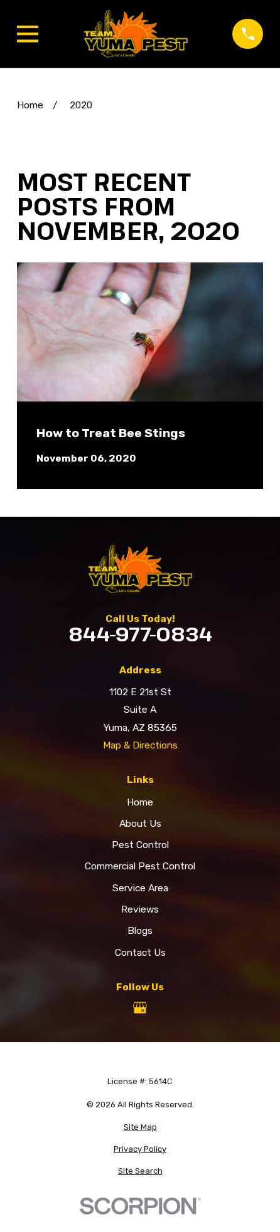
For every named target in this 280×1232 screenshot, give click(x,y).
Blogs (140, 930)
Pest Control (140, 845)
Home (140, 802)
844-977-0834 (140, 634)
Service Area (140, 888)
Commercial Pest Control (140, 866)
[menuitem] (140, 1127)
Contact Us (140, 952)
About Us (140, 823)
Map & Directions (140, 745)
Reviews (140, 909)
